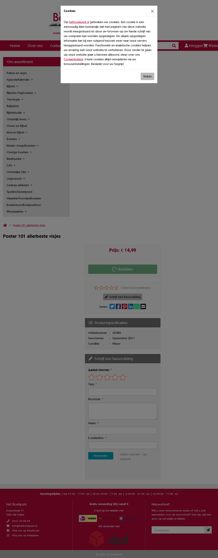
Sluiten (147, 76)
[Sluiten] (152, 11)
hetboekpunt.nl (79, 22)
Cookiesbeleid (73, 59)
